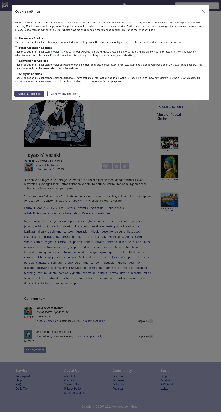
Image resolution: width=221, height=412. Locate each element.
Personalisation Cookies (35, 48)
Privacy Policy (22, 29)
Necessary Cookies (32, 38)
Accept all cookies (29, 94)
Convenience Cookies (33, 61)
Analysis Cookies (30, 74)
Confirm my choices (63, 94)
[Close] (203, 11)
